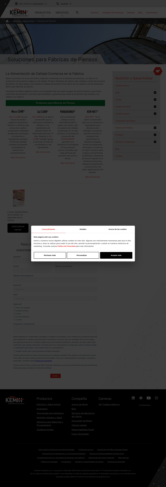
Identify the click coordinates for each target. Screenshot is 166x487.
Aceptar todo (116, 255)
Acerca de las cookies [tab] (118, 229)
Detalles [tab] (83, 229)
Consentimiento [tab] (48, 229)
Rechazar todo (50, 255)
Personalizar (83, 255)
